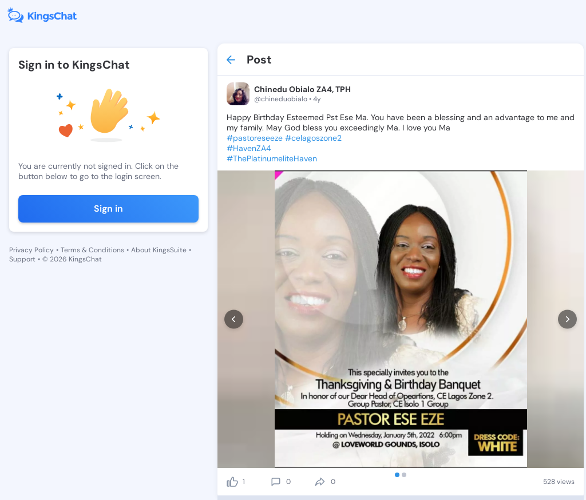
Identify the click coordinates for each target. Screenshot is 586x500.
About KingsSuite (159, 250)
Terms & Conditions (92, 250)
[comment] (276, 481)
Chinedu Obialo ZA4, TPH (302, 89)
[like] (232, 481)
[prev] (233, 319)
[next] (567, 319)
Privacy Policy (31, 250)
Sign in (108, 209)
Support (22, 259)
